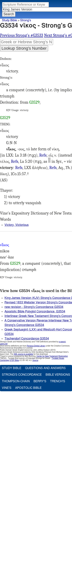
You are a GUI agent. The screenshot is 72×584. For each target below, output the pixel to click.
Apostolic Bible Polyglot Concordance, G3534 (35, 311)
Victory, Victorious (17, 224)
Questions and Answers (45, 368)
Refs (42, 155)
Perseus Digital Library (36, 346)
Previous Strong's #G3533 (21, 35)
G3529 (34, 102)
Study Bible (9, 20)
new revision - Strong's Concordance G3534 (34, 306)
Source (35, 360)
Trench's (57, 381)
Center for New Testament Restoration (52, 356)
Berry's (39, 381)
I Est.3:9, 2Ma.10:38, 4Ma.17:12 (42, 155)
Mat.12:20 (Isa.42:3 (19, 168)
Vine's (6, 387)
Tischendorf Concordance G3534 (27, 338)
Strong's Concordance (22, 374)
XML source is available (23, 354)
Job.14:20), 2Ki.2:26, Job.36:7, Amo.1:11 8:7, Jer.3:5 (14, 161)
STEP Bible (14, 360)
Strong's (25, 20)
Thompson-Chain (16, 381)
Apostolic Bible (28, 387)
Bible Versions (57, 374)
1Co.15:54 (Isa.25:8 (53, 168)
